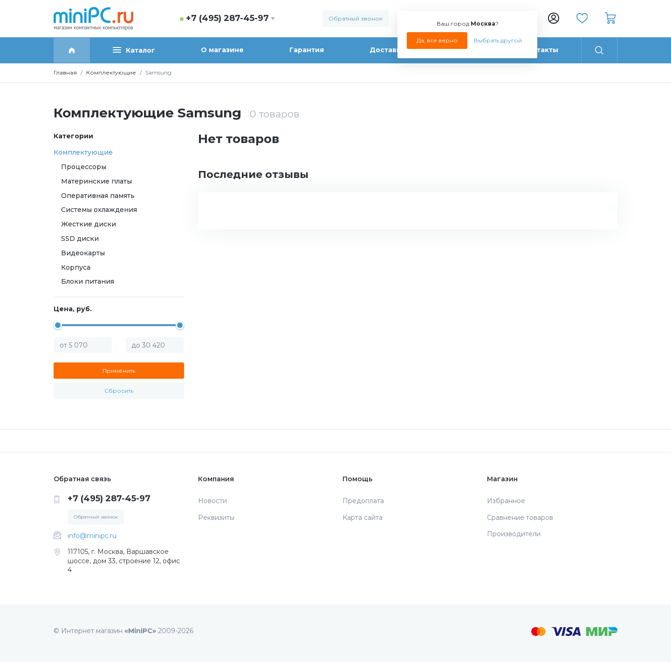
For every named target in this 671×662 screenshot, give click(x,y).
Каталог (134, 50)
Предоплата (363, 501)
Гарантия (306, 50)
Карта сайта (362, 517)
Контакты (540, 50)
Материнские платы (96, 181)
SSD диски (80, 238)
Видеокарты (83, 253)
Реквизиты (216, 517)
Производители (514, 534)
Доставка (387, 50)
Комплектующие (111, 72)
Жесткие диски (88, 224)
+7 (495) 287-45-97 (227, 18)
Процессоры (83, 167)
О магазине (222, 50)
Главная (65, 72)
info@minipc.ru (92, 536)
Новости (212, 501)
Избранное (506, 501)
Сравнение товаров (520, 517)
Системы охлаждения (99, 209)
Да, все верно (437, 40)
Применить (119, 370)
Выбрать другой (498, 40)
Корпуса (75, 267)
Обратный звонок (356, 18)
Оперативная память (98, 195)
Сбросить (118, 390)
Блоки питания (87, 281)
